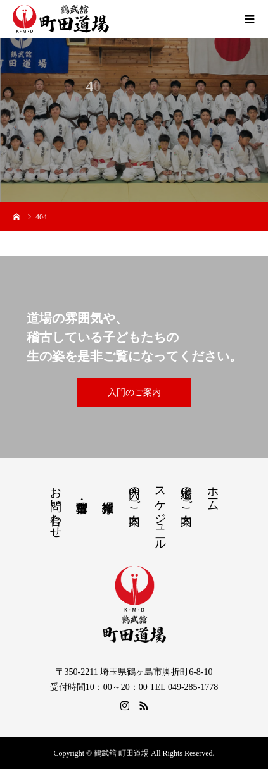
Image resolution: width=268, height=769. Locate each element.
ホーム (213, 492)
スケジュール (160, 511)
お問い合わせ (55, 505)
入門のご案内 (134, 392)
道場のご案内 (186, 492)
